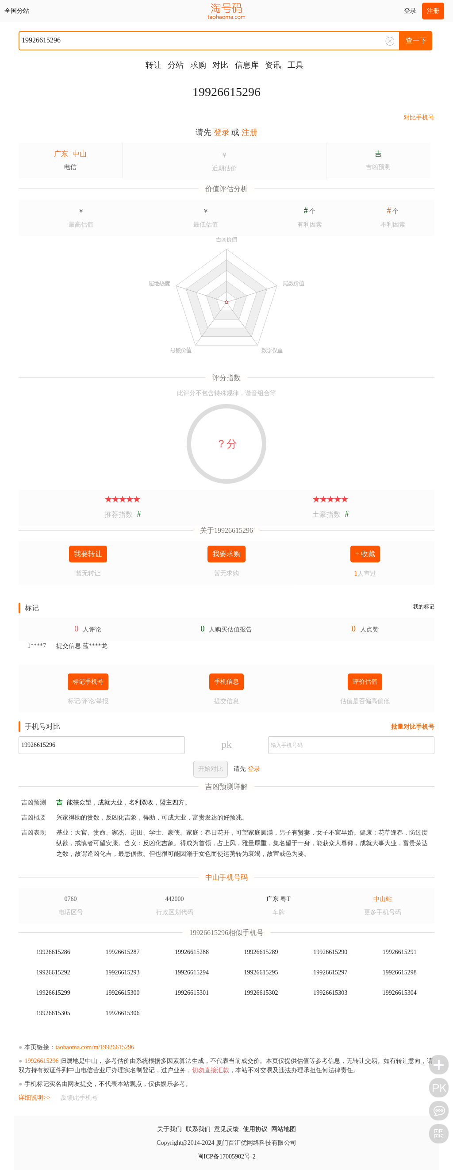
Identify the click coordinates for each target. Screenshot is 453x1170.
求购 (198, 65)
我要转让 (88, 554)
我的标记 (423, 607)
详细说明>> (34, 1097)
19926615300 (122, 992)
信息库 (247, 65)
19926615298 (400, 972)
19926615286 (53, 952)
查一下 (416, 40)
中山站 (382, 899)
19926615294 (192, 972)
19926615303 (330, 992)
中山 (80, 154)
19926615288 (192, 952)
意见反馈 (226, 1129)
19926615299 (53, 992)
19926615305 (53, 1013)
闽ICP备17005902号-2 (226, 1156)
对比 (220, 65)
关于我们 (169, 1129)
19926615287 (122, 952)
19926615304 (400, 992)
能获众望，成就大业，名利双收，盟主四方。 (129, 802)
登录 (410, 11)
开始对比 (210, 769)
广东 (61, 154)
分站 (176, 65)
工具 (295, 65)
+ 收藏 (365, 554)
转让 (153, 65)
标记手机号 (88, 681)
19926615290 (330, 952)
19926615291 (400, 952)
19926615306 (122, 1013)
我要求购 (226, 554)
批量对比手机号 (412, 727)
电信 (70, 167)
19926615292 (53, 972)
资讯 (273, 65)
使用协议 (255, 1129)
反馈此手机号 (79, 1097)
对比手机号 (418, 117)
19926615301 (192, 992)
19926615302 (261, 992)
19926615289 (261, 952)
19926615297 (330, 972)
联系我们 (198, 1129)
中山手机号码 (226, 877)
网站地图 (283, 1129)
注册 (433, 11)
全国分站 (16, 11)
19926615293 (122, 972)
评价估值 (365, 681)
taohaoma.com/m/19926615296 (94, 1047)
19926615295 (261, 972)
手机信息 (226, 681)
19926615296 (226, 92)
